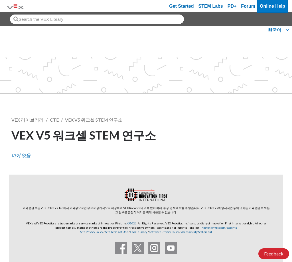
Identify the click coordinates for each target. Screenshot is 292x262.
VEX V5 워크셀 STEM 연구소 (94, 119)
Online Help (272, 6)
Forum (248, 6)
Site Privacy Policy (91, 232)
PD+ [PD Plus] (232, 6)
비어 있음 (21, 155)
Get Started (181, 6)
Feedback (273, 253)
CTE (54, 119)
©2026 (132, 223)
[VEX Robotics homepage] (15, 6)
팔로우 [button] (267, 134)
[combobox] (97, 19)
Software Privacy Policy (164, 232)
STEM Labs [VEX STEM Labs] (210, 6)
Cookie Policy (138, 232)
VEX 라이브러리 (27, 119)
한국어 (274, 30)
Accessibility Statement (196, 232)
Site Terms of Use (116, 232)
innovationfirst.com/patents (219, 227)
